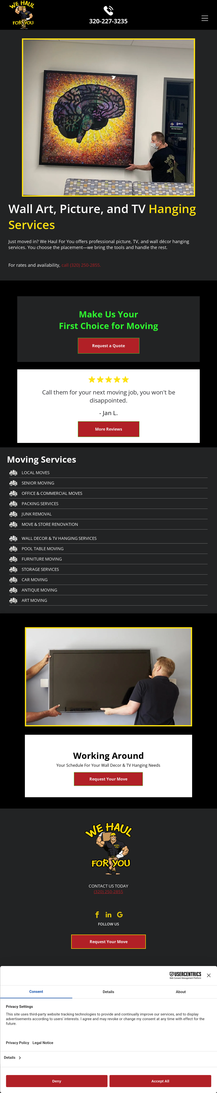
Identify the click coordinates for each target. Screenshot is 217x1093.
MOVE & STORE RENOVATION (50, 524)
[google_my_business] (120, 915)
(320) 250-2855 (108, 891)
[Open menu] (204, 18)
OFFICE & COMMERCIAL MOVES (52, 493)
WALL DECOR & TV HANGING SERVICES (59, 538)
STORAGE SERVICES (40, 569)
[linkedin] (108, 915)
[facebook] (97, 915)
